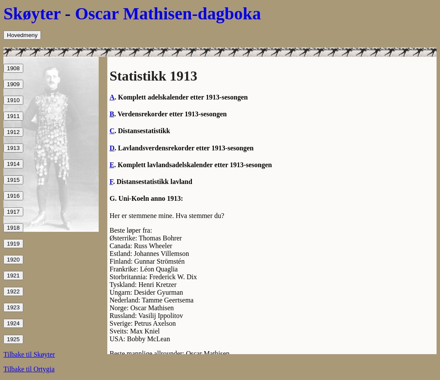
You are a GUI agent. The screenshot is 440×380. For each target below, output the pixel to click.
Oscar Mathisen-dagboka (168, 13)
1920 (13, 259)
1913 (13, 148)
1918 (13, 227)
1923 (13, 307)
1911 (13, 116)
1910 (13, 100)
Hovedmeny (22, 35)
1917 (13, 212)
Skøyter (32, 13)
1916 (13, 196)
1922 (13, 291)
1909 (13, 84)
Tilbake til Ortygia (29, 369)
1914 (13, 164)
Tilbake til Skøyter (29, 354)
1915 (13, 180)
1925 (13, 339)
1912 (13, 132)
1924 (13, 323)
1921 (13, 275)
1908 (13, 68)
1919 (13, 243)
